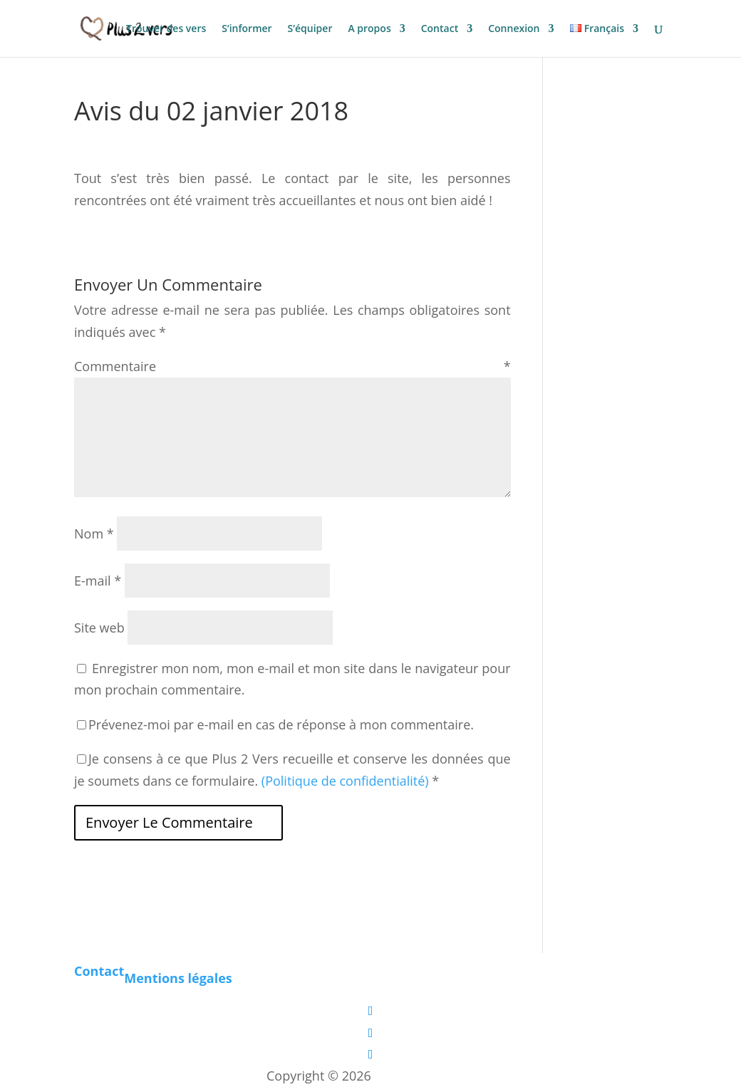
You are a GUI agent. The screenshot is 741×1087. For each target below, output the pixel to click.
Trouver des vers (166, 29)
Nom (94, 533)
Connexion (513, 29)
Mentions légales (178, 978)
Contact (439, 29)
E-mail (97, 580)
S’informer (246, 29)
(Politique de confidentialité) (345, 780)
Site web (99, 627)
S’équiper (310, 29)
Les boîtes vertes (425, 1075)
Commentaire (292, 366)
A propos (369, 29)
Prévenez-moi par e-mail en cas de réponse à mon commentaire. (275, 724)
